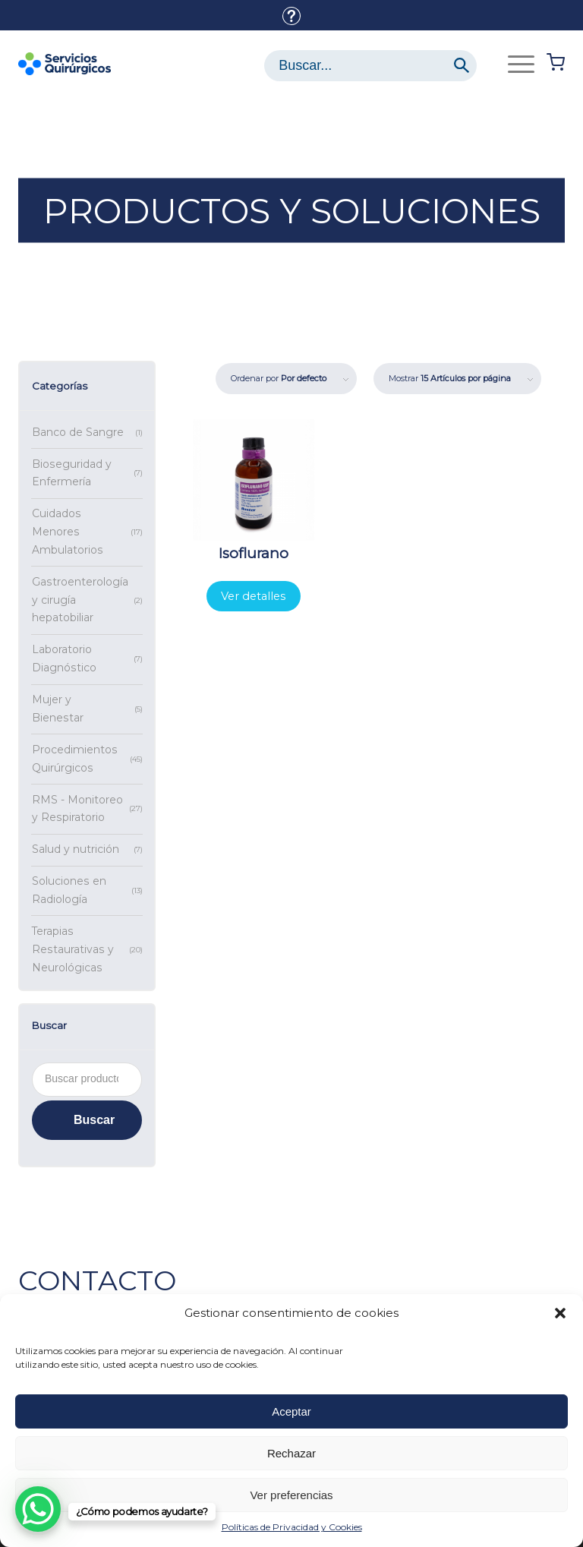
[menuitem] (291, 16)
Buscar (94, 1119)
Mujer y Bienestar (58, 708)
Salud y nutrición (75, 849)
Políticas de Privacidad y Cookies (292, 1527)
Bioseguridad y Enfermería (72, 473)
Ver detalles (253, 596)
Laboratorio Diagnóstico (64, 658)
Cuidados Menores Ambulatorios (67, 531)
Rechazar (291, 1453)
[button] (560, 1313)
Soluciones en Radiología (69, 890)
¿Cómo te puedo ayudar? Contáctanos (291, 16)
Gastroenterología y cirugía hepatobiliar (80, 600)
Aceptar (291, 1411)
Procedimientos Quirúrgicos (75, 759)
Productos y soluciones (291, 211)
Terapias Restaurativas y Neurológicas (73, 949)
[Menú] (513, 64)
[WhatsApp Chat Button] (38, 1509)
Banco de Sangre (78, 432)
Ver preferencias (291, 1495)
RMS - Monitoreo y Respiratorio (77, 809)
